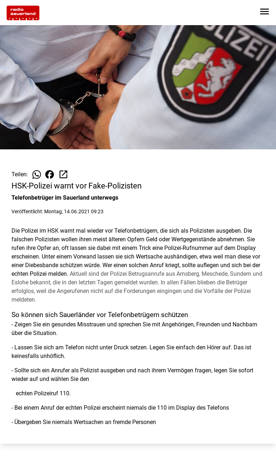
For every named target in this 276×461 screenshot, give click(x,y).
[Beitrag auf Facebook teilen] (49, 174)
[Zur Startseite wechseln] (23, 13)
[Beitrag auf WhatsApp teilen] (36, 174)
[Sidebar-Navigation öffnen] (264, 13)
